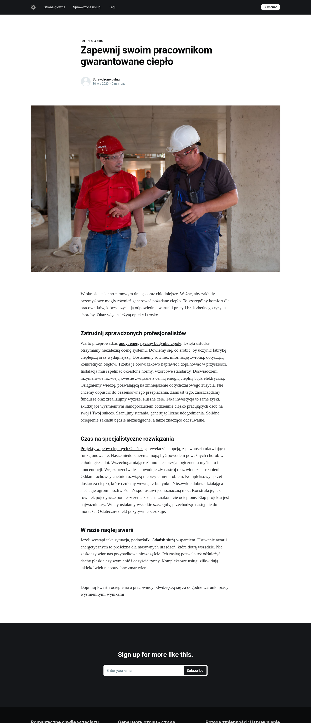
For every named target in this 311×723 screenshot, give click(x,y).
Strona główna (54, 7)
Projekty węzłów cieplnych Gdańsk (112, 448)
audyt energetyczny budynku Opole (150, 343)
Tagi (112, 7)
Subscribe (270, 7)
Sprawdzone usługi (87, 7)
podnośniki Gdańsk (148, 539)
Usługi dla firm (92, 41)
